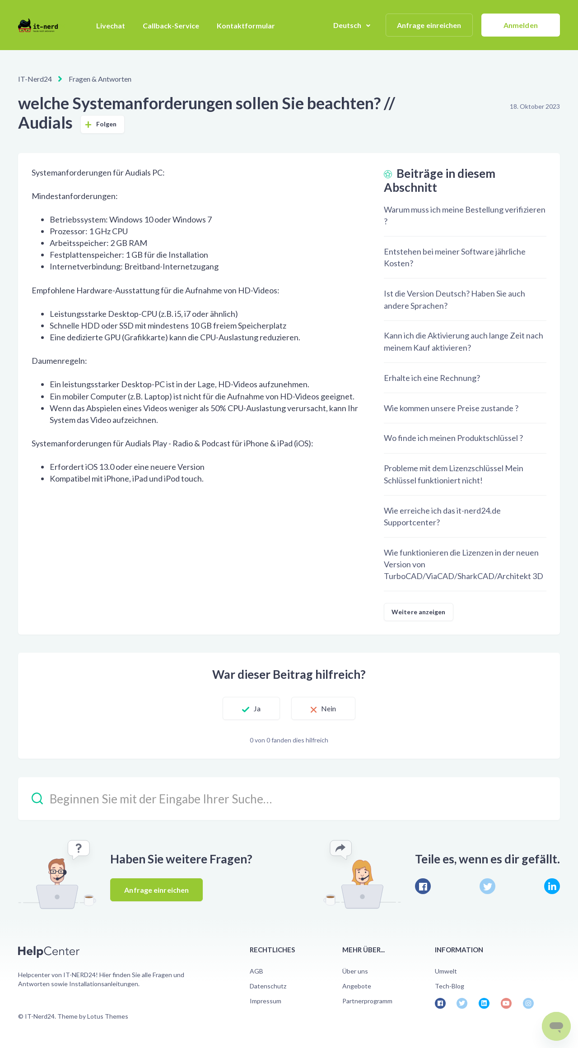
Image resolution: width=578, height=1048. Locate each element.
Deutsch (348, 25)
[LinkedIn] (552, 886)
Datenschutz (268, 986)
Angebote (356, 986)
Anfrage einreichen (429, 25)
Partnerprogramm (367, 1001)
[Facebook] (423, 886)
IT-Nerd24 (35, 78)
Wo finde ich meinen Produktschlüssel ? (453, 438)
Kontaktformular (246, 25)
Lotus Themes (107, 1016)
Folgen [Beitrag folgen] (106, 124)
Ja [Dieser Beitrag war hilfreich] (257, 708)
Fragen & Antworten (100, 78)
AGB (256, 971)
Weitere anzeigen (419, 612)
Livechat (110, 25)
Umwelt (446, 971)
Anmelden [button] (520, 25)
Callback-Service (171, 25)
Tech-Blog (449, 986)
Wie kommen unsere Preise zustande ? (451, 408)
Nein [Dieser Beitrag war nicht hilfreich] (328, 708)
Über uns (355, 971)
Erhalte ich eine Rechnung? (432, 378)
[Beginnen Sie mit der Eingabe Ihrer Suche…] (289, 798)
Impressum (265, 1001)
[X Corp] (487, 886)
